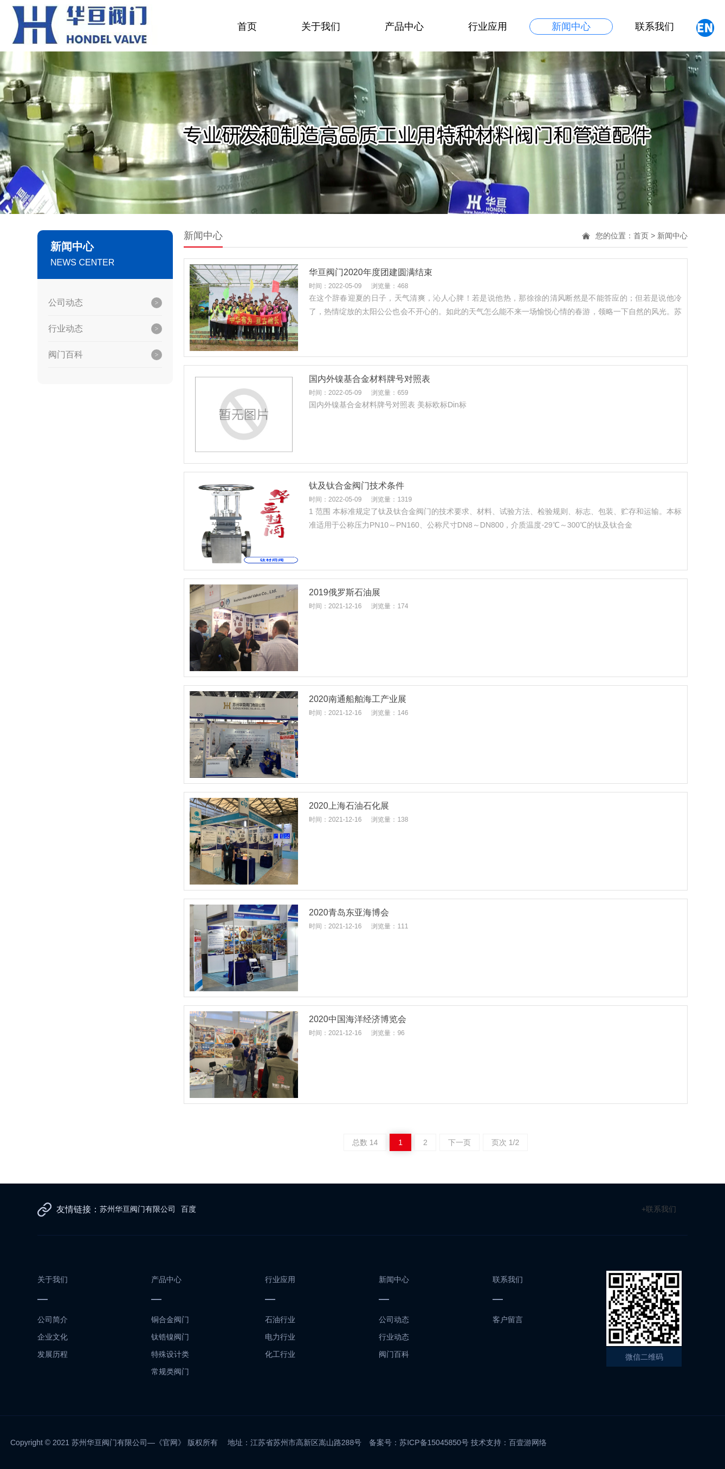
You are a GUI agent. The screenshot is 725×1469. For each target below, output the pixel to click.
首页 (248, 26)
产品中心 (405, 26)
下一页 (459, 1142)
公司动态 (65, 302)
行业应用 (488, 26)
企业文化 (52, 1336)
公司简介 (52, 1319)
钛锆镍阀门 (170, 1336)
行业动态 (65, 328)
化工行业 (280, 1354)
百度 (188, 1209)
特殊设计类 (170, 1354)
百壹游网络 (528, 1442)
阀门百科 (65, 354)
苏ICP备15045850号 (434, 1442)
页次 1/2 (505, 1142)
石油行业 (280, 1319)
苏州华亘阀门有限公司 (138, 1209)
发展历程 (52, 1354)
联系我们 (655, 26)
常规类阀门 (170, 1371)
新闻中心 (572, 26)
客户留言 (508, 1319)
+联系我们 (659, 1209)
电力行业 (280, 1336)
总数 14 (365, 1142)
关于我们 (321, 26)
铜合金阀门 (170, 1319)
